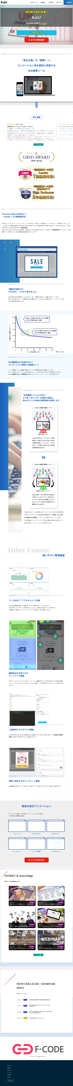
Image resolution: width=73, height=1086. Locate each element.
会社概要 (9, 1074)
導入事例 (51, 2)
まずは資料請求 (37, 39)
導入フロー (59, 2)
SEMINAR (25, 1018)
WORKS (9, 1077)
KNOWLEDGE (32, 902)
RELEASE (25, 999)
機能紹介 (43, 2)
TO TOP (69, 1082)
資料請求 (69, 2)
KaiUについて (34, 2)
